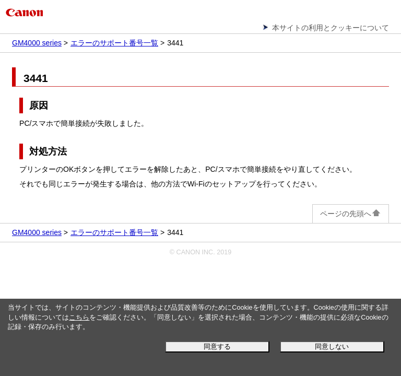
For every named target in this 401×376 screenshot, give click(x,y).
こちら (79, 317)
